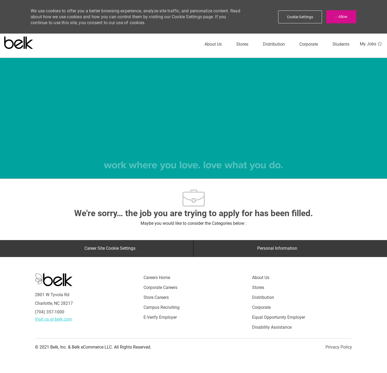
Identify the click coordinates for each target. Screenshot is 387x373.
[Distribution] (274, 44)
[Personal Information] (277, 248)
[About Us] (213, 44)
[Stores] (242, 44)
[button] (300, 16)
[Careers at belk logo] (19, 41)
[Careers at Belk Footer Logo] (54, 279)
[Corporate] (308, 44)
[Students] (340, 44)
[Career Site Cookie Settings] (110, 248)
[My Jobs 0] (371, 44)
